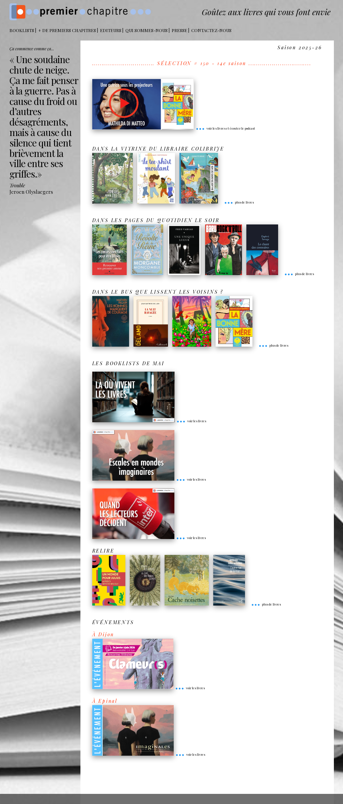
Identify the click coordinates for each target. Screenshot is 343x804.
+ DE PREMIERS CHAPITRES (67, 30)
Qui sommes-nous (146, 30)
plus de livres (239, 202)
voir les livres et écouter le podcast (225, 128)
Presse (179, 30)
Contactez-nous (211, 30)
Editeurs (110, 30)
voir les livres (191, 421)
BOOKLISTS (21, 30)
